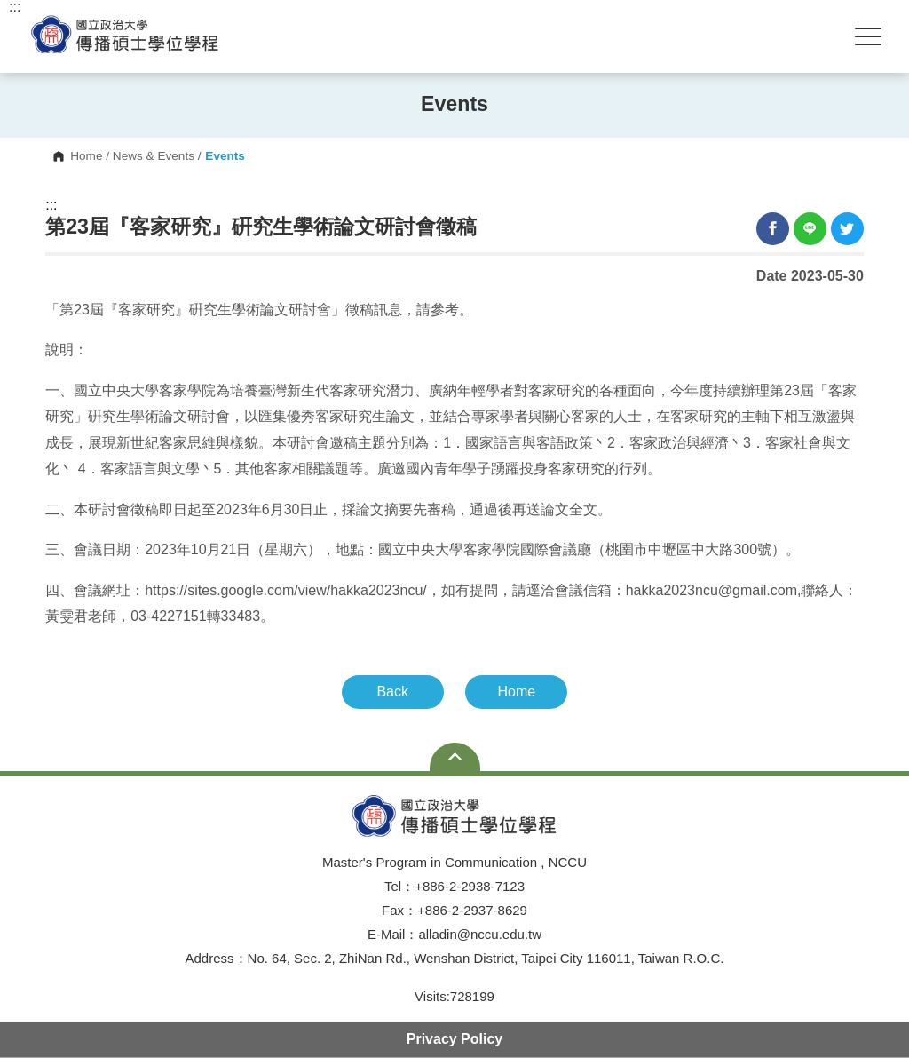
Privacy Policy (455, 1038)
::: (51, 205)
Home (86, 156)
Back (392, 691)
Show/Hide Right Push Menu (868, 36)
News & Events (153, 156)
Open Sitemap (455, 757)
